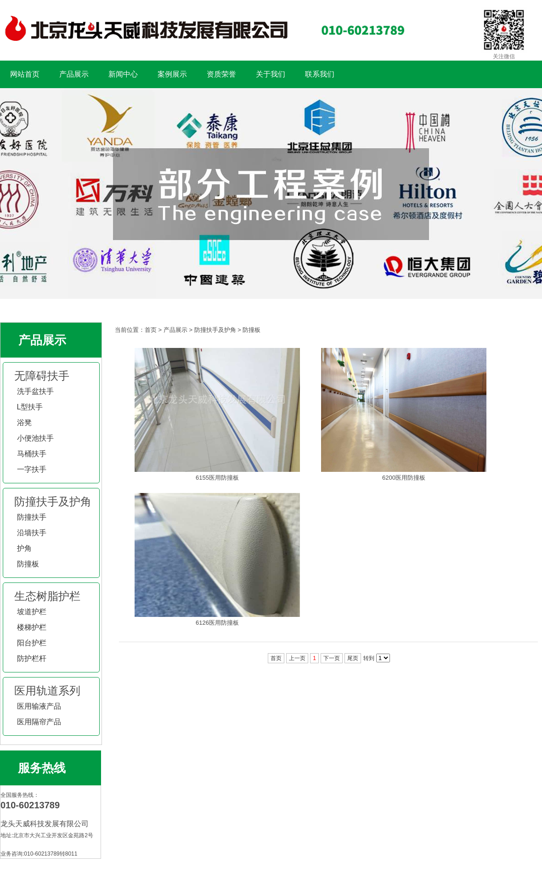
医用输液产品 (39, 706)
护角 (24, 548)
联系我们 (319, 74)
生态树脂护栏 (47, 596)
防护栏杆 (31, 658)
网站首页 (25, 74)
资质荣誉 (221, 74)
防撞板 (28, 564)
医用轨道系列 (47, 690)
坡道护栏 (31, 612)
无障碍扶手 (41, 376)
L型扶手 (30, 407)
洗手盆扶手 (35, 391)
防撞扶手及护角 (52, 501)
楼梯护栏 (31, 627)
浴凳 (24, 422)
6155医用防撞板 (217, 477)
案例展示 (172, 74)
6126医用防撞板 (217, 622)
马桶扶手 (31, 454)
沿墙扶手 (31, 533)
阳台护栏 (31, 643)
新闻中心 (123, 74)
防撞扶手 (31, 517)
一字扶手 (31, 469)
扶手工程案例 (271, 193)
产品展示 (74, 74)
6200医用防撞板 (403, 477)
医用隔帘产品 (39, 722)
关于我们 (270, 74)
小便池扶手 (35, 438)
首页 (151, 329)
